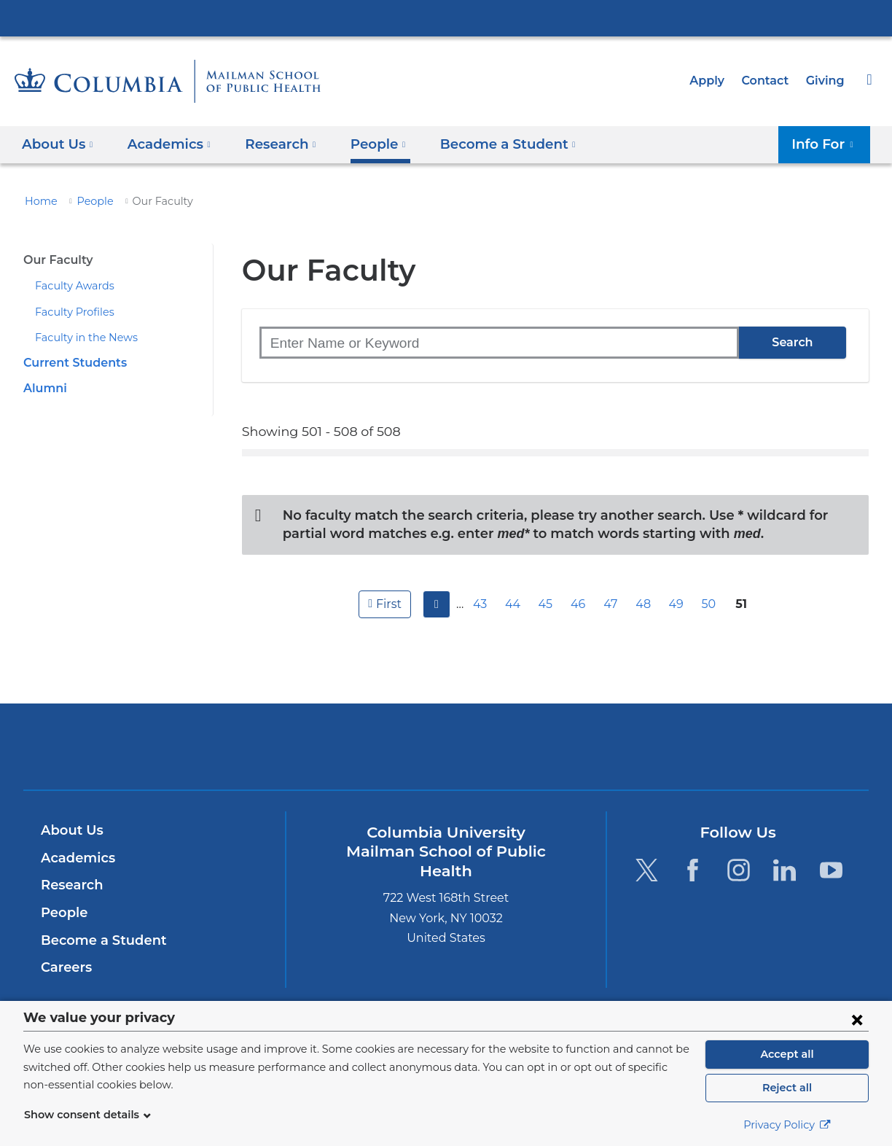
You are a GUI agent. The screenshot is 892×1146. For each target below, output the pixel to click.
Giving (826, 80)
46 (580, 604)
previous (434, 604)
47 (612, 604)
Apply (713, 80)
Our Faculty (55, 260)
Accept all (787, 1054)
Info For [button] (826, 144)
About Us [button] (57, 144)
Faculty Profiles (70, 312)
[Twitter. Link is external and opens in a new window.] (646, 869)
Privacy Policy (787, 1125)
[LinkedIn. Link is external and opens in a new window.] (785, 869)
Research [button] (271, 144)
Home (38, 201)
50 (710, 604)
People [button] (365, 144)
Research (70, 885)
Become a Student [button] (487, 144)
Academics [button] (164, 144)
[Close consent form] (857, 1019)
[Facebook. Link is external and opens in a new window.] (693, 869)
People (88, 201)
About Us (70, 830)
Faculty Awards (70, 286)
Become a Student (98, 940)
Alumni (43, 388)
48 (645, 604)
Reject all (787, 1088)
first (386, 604)
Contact (769, 80)
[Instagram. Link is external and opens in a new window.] (739, 869)
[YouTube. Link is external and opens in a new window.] (831, 869)
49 (677, 604)
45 (547, 604)
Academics (75, 858)
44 (514, 604)
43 (482, 604)
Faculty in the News (81, 337)
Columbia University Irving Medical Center (446, 17)
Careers (65, 967)
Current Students (71, 362)
